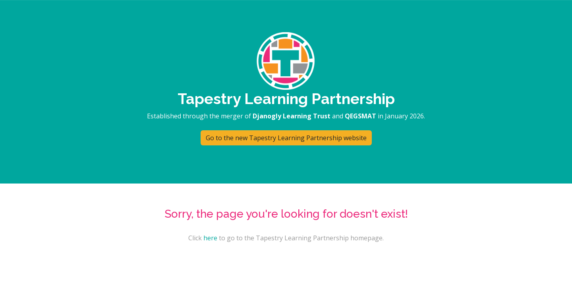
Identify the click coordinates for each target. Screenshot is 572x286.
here (210, 238)
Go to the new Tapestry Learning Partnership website (286, 137)
